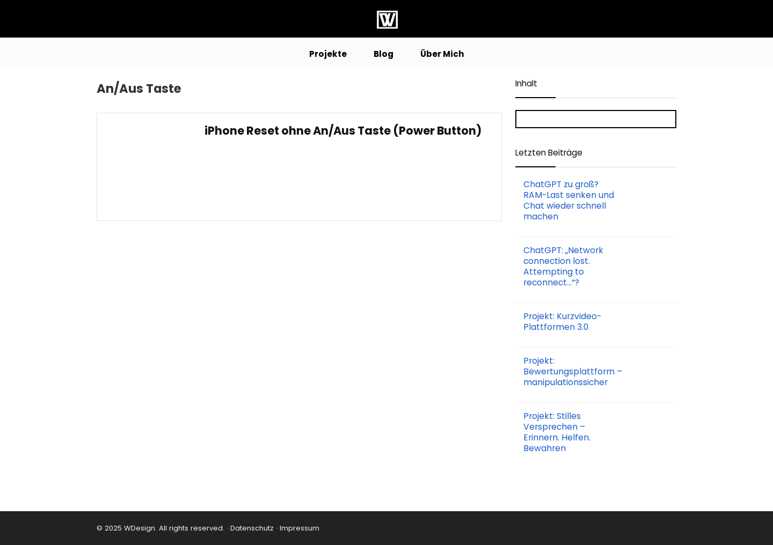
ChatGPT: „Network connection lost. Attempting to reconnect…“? (563, 266)
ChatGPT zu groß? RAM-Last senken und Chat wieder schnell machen (568, 200)
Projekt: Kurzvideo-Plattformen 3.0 (562, 322)
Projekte (328, 54)
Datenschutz (251, 528)
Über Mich (442, 54)
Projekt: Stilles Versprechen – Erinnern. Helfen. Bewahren (556, 432)
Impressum (299, 528)
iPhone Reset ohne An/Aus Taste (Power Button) (343, 130)
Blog (383, 54)
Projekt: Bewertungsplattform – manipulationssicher (572, 371)
